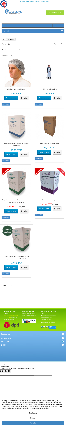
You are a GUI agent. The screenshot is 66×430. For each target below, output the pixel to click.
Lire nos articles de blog (55, 13)
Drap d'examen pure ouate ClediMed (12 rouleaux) (16, 145)
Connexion (30, 1)
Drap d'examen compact (49, 200)
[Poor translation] (7, 371)
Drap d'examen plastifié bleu (49, 143)
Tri (2, 49)
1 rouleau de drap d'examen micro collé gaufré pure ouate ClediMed (16, 258)
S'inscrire (37, 1)
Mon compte (45, 1)
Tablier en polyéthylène (49, 89)
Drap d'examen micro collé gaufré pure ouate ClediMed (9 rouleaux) (16, 201)
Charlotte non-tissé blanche (16, 89)
